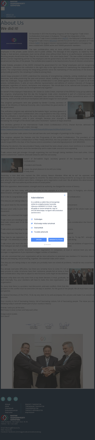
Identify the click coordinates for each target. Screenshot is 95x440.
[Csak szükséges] (64, 195)
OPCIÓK (38, 239)
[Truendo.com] (47, 244)
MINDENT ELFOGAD (56, 239)
